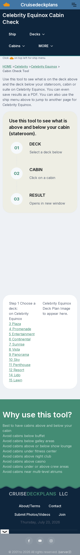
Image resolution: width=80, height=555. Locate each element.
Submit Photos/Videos (32, 514)
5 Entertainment (22, 334)
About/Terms (29, 506)
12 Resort (16, 370)
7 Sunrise (17, 344)
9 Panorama (19, 354)
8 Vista (14, 349)
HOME (7, 66)
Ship (12, 34)
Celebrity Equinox (44, 66)
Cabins (14, 46)
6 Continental (20, 339)
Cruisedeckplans (38, 4)
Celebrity (21, 66)
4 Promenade (20, 329)
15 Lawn (15, 380)
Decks (35, 34)
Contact (55, 506)
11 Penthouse (20, 365)
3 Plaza (15, 324)
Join (62, 514)
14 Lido (14, 375)
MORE (43, 46)
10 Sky (14, 359)
